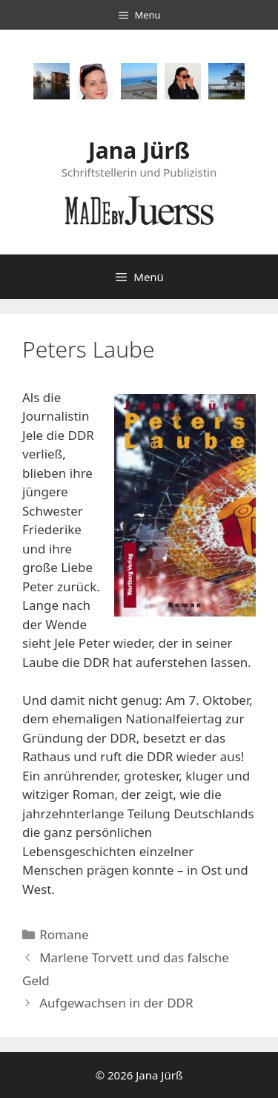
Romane (63, 934)
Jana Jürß (139, 150)
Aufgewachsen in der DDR (116, 1002)
